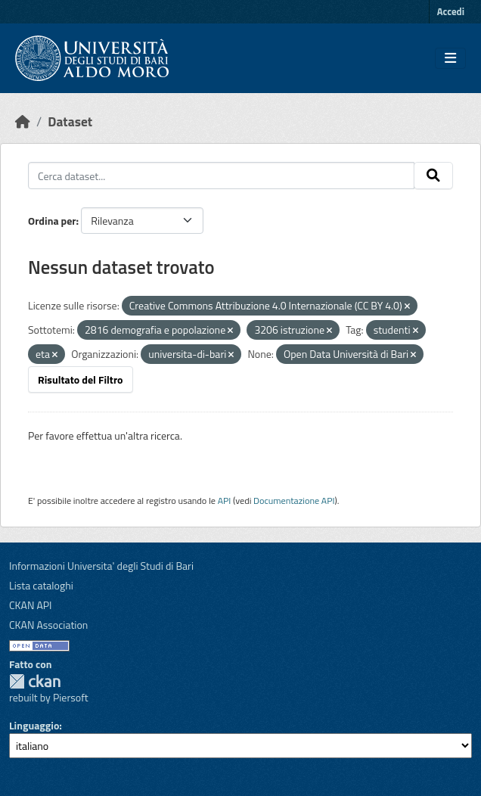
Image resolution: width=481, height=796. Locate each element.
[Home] (22, 121)
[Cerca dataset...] (221, 175)
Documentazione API (293, 500)
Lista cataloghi (41, 585)
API (224, 500)
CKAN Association (48, 625)
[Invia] (433, 175)
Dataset (70, 121)
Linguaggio (34, 725)
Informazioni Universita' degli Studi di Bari (101, 566)
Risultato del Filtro (80, 379)
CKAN (35, 681)
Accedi (450, 11)
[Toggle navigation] (450, 58)
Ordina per (52, 221)
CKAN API (30, 605)
